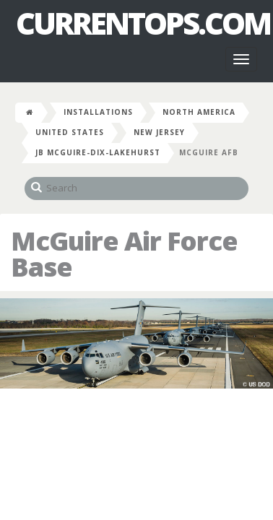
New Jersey (159, 132)
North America (198, 112)
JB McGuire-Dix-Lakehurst (97, 152)
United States (69, 132)
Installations (98, 112)
